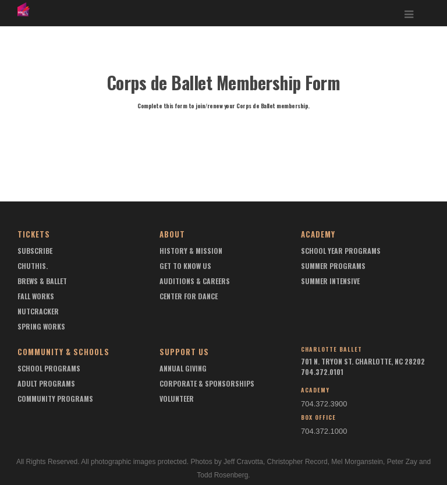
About (172, 234)
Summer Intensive (330, 281)
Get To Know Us (185, 266)
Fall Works (35, 296)
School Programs (48, 368)
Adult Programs (46, 383)
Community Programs (55, 398)
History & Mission (190, 251)
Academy (318, 234)
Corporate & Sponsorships (206, 383)
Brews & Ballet (42, 281)
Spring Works (41, 326)
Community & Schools (63, 351)
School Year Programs (341, 251)
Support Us (184, 351)
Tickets (33, 234)
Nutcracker (38, 311)
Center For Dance (188, 296)
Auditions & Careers (194, 281)
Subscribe (34, 251)
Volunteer (176, 398)
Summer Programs (333, 266)
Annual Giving (183, 368)
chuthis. (32, 266)
